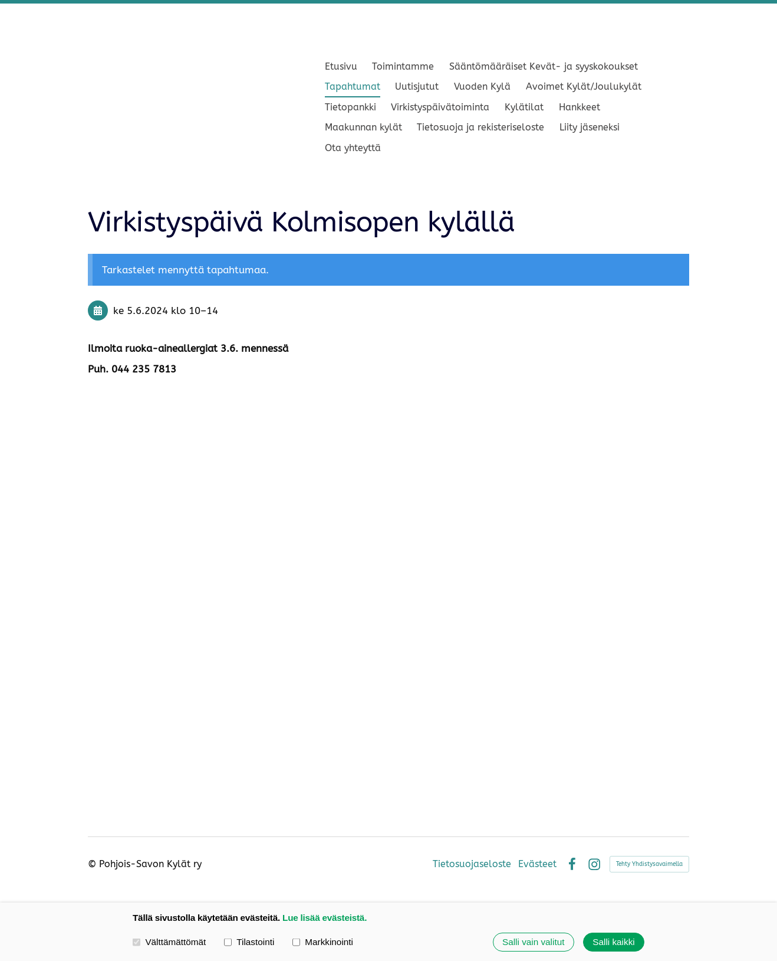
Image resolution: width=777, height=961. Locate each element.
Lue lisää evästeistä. (324, 918)
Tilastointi (249, 942)
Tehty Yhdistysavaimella (649, 864)
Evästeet (537, 864)
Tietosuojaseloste (472, 864)
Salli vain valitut (533, 942)
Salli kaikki (613, 942)
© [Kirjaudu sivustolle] (93, 864)
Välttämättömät (169, 942)
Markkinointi (322, 942)
